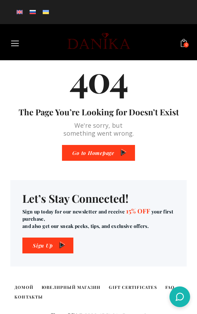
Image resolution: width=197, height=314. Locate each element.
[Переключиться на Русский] (32, 12)
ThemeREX (64, 305)
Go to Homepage (93, 152)
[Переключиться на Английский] (19, 12)
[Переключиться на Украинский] (45, 12)
